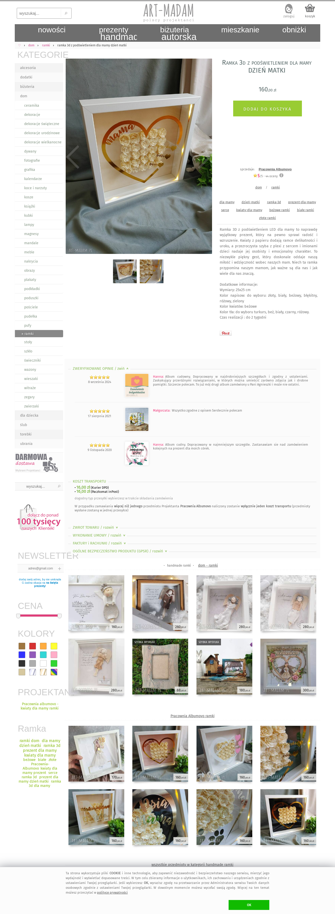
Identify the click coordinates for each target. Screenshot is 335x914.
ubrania (26, 444)
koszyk (310, 16)
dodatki (26, 77)
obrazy (29, 270)
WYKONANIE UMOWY (99, 535)
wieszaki (31, 379)
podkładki (32, 289)
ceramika (31, 105)
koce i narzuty (35, 188)
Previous (72, 157)
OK (249, 905)
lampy (29, 225)
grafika (29, 170)
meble (29, 252)
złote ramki (267, 218)
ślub (23, 425)
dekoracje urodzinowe (42, 133)
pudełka (30, 316)
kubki (28, 215)
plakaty (30, 280)
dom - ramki (208, 565)
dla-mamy (226, 202)
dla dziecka (29, 415)
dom (23, 96)
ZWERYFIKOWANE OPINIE (101, 368)
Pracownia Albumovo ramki (193, 716)
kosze (28, 197)
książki (29, 206)
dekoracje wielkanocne (43, 142)
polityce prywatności (112, 892)
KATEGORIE (40, 55)
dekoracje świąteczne (41, 124)
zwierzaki (31, 406)
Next (204, 157)
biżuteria (27, 87)
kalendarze (33, 179)
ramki (275, 187)
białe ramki (305, 210)
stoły (28, 342)
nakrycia (31, 261)
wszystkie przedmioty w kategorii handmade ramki (192, 865)
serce (225, 210)
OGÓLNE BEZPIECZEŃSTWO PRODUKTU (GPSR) (120, 551)
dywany (30, 151)
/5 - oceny (265, 176)
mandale (31, 243)
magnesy (31, 234)
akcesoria (28, 68)
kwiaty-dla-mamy (249, 210)
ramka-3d (274, 202)
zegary (29, 397)
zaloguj (289, 16)
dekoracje (32, 115)
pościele (31, 307)
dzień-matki (251, 202)
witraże (30, 388)
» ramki (27, 334)
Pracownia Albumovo (275, 169)
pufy (27, 325)
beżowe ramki (279, 210)
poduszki (31, 298)
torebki (26, 434)
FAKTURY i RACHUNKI (100, 543)
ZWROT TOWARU (96, 527)
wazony (30, 369)
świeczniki (32, 360)
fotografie (32, 160)
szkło (28, 351)
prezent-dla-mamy (302, 202)
